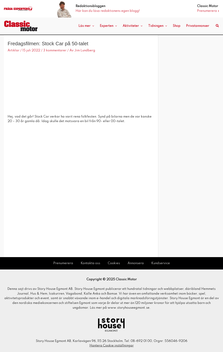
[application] (92, 26)
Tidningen (157, 26)
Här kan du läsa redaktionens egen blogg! (108, 11)
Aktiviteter (132, 26)
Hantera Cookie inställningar (112, 345)
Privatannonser (197, 26)
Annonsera (136, 263)
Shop (176, 26)
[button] (217, 26)
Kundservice (160, 263)
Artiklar (13, 50)
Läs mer (86, 26)
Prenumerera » (208, 11)
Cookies (114, 263)
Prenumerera (63, 263)
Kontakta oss (90, 263)
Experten (108, 26)
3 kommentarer (54, 50)
